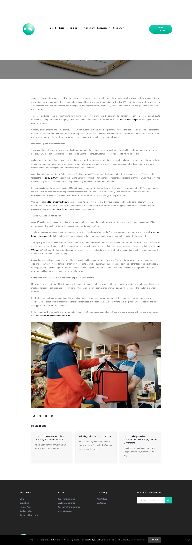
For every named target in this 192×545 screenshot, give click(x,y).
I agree (155, 540)
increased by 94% (61, 209)
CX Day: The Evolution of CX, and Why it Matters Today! (50, 438)
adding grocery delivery (57, 202)
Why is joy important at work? (95, 436)
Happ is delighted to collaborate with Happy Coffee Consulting (140, 439)
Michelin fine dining (127, 119)
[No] (188, 540)
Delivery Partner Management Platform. (52, 316)
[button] (61, 28)
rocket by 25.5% (49, 178)
